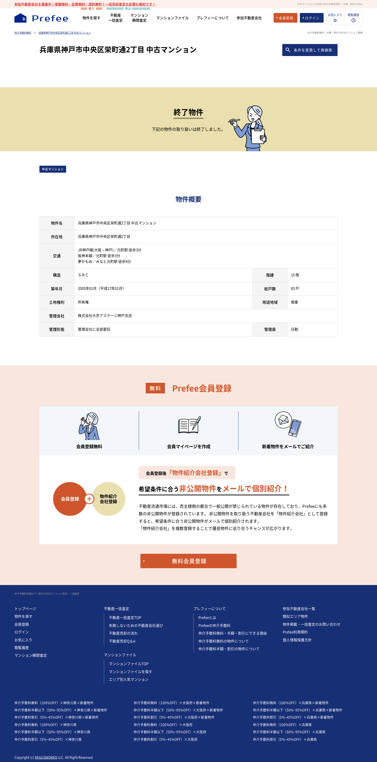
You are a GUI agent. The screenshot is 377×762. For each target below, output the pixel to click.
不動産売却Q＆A (122, 641)
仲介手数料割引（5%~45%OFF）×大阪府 (166, 739)
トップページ (25, 608)
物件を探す (23, 616)
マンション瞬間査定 (30, 655)
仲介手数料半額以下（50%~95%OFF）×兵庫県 (289, 731)
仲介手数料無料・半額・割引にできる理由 (232, 633)
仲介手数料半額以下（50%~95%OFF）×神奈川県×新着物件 (60, 709)
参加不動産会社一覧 (299, 608)
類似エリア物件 (295, 616)
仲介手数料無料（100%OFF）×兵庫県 (282, 724)
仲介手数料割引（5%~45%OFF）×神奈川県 (48, 739)
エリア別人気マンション (129, 679)
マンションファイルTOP (128, 663)
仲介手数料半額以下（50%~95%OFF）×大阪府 (170, 731)
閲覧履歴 (21, 647)
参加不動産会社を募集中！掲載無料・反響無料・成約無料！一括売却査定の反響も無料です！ (85, 4)
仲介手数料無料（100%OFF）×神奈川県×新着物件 (54, 702)
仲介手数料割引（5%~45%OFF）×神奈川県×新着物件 (56, 717)
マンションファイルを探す (130, 671)
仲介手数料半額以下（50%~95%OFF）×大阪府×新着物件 (178, 709)
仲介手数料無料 (22, 32)
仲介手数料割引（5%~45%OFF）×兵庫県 (285, 739)
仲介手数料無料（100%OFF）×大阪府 (163, 724)
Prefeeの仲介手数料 (214, 625)
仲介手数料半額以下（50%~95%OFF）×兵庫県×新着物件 (297, 709)
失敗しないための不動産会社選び (136, 625)
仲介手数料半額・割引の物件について (229, 648)
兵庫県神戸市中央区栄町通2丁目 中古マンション (64, 32)
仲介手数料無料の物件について (223, 641)
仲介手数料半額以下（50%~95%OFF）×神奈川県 (52, 731)
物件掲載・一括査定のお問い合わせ (311, 624)
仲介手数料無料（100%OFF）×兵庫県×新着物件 (291, 702)
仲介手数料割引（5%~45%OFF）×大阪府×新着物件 (174, 717)
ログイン (21, 632)
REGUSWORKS (46, 757)
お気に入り (23, 639)
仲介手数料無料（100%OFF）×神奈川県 (45, 724)
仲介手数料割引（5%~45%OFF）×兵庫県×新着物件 (293, 717)
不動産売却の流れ (123, 633)
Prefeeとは (207, 617)
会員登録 (21, 624)
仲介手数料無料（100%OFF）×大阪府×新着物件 (171, 702)
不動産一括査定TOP (125, 617)
